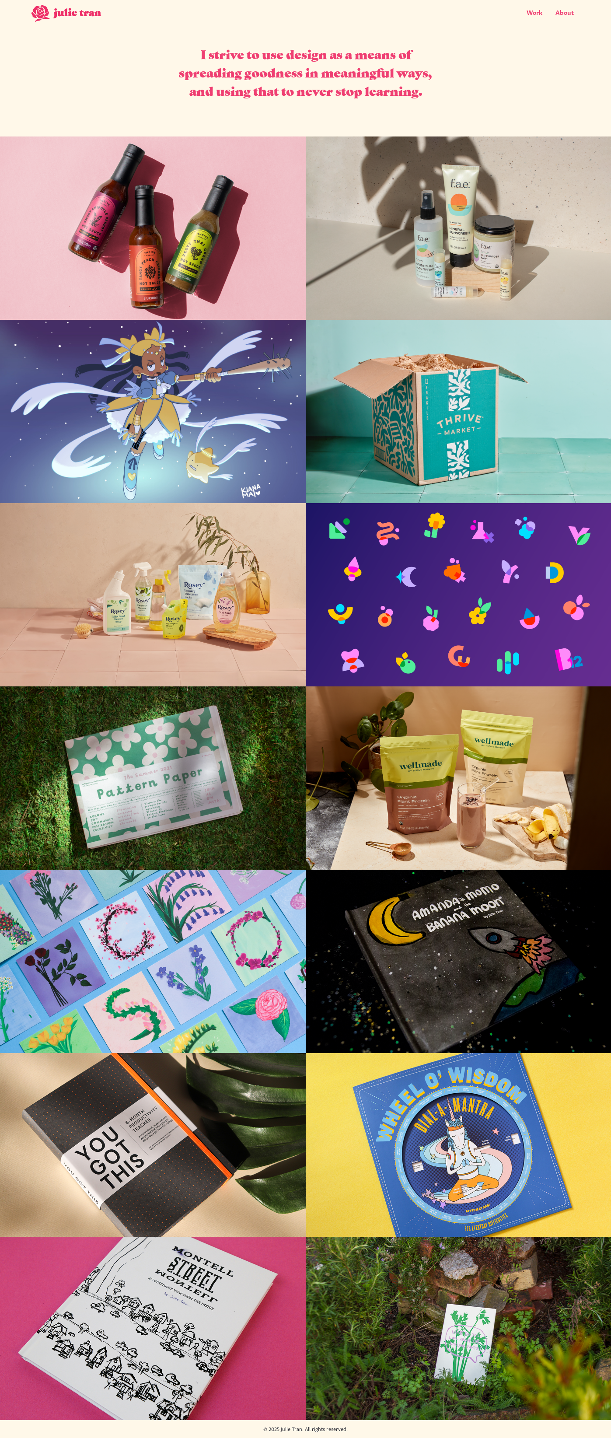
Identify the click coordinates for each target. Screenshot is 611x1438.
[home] (67, 14)
